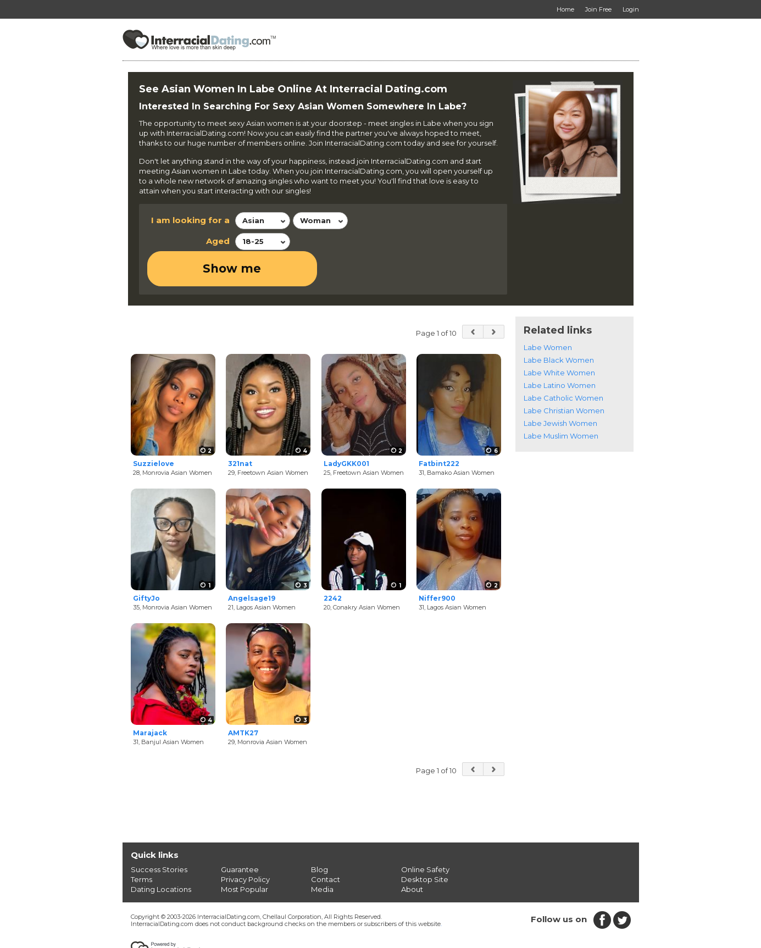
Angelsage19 (251, 563)
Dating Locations (161, 854)
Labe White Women (559, 337)
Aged (218, 241)
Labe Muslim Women (561, 400)
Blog (319, 834)
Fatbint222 (439, 428)
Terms (141, 844)
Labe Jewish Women (560, 388)
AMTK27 (243, 698)
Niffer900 (437, 563)
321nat (240, 428)
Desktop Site (424, 844)
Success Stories (159, 834)
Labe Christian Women (564, 375)
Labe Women (548, 312)
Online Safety (425, 834)
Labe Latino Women (560, 350)
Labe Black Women (559, 324)
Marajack (150, 698)
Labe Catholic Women (563, 362)
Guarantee (240, 834)
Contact (325, 844)
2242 (333, 563)
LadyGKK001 (346, 428)
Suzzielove (153, 428)
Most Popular (244, 854)
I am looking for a (190, 220)
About (412, 854)
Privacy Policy (245, 844)
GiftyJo (146, 563)
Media (322, 854)
